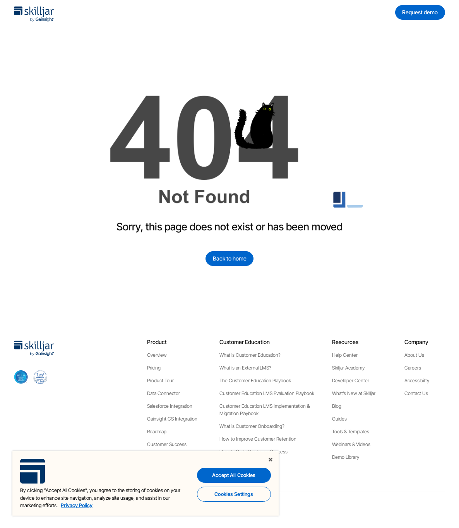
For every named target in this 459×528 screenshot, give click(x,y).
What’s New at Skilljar (353, 393)
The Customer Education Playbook (255, 380)
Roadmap (156, 431)
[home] (34, 12)
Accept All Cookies (233, 475)
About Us (414, 355)
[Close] (270, 459)
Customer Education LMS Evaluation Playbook (266, 393)
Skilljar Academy (348, 368)
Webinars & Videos (351, 444)
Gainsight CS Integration (172, 419)
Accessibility (416, 380)
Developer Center (350, 380)
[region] (145, 483)
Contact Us (416, 393)
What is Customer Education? (250, 355)
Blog (336, 406)
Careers (412, 368)
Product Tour (160, 380)
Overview (157, 355)
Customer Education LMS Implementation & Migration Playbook (264, 409)
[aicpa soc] (21, 377)
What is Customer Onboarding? (251, 426)
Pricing (154, 368)
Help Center (345, 355)
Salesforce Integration (169, 406)
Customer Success (167, 444)
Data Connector (163, 393)
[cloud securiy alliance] (40, 377)
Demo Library (345, 457)
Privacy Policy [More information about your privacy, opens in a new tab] (76, 505)
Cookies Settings (233, 494)
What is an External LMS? (245, 368)
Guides (339, 419)
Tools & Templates (350, 431)
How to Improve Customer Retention (257, 439)
